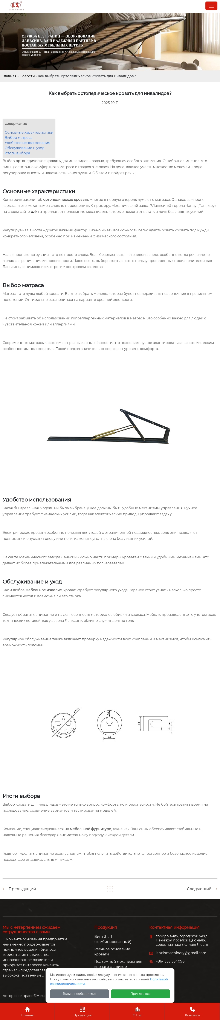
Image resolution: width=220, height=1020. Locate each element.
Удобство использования (27, 143)
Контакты (192, 1011)
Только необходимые (79, 994)
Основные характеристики (29, 132)
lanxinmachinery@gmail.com (181, 953)
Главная (10, 76)
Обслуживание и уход (24, 148)
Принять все (140, 994)
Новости (27, 76)
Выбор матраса (18, 138)
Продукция (82, 1011)
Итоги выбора (17, 153)
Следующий (199, 889)
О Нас (137, 1011)
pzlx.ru (36, 212)
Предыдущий (22, 889)
